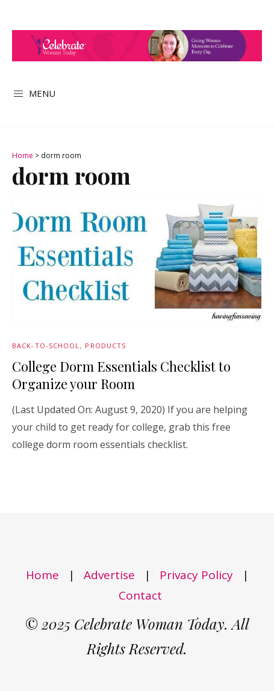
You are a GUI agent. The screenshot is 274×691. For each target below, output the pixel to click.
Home (22, 155)
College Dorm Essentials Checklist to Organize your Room (121, 375)
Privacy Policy (196, 575)
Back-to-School (45, 345)
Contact (140, 595)
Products (105, 345)
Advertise (109, 575)
